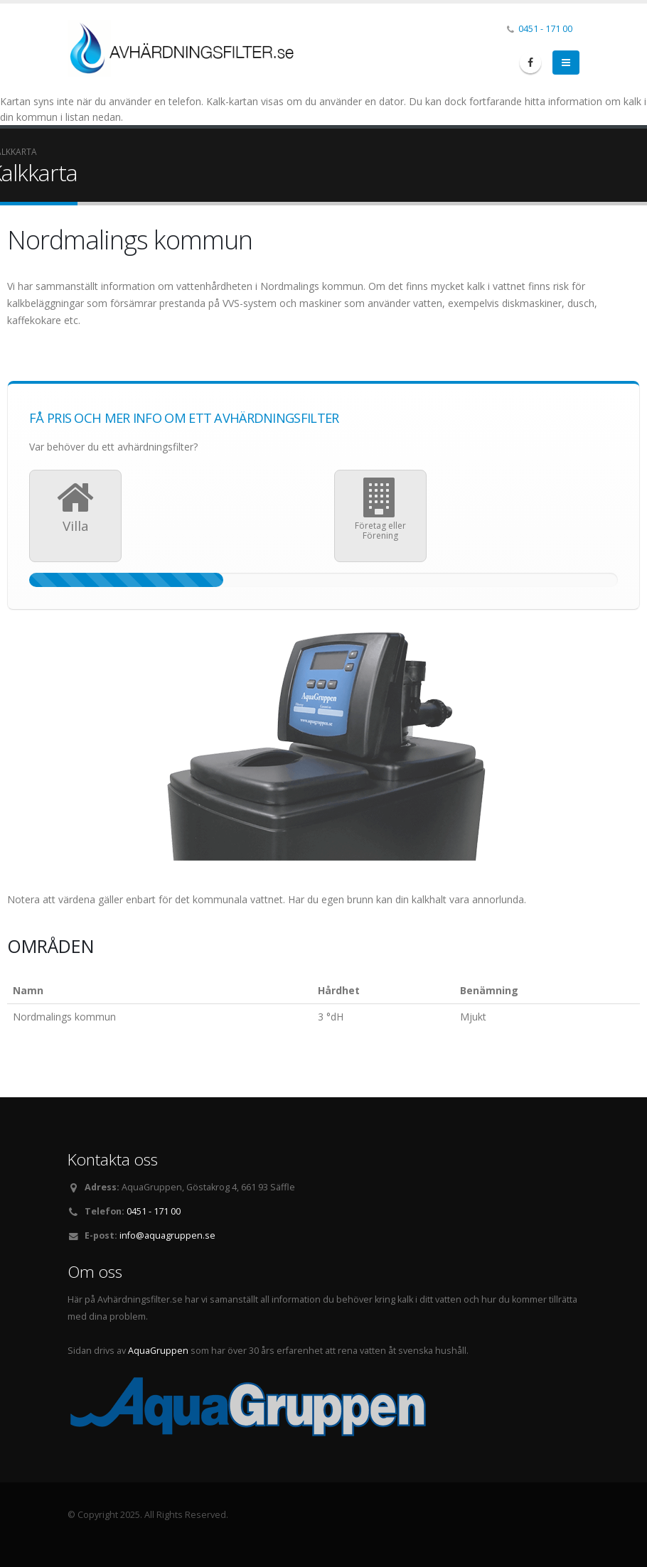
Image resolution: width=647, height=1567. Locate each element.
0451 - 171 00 (545, 29)
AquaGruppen (158, 1351)
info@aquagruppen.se (167, 1235)
